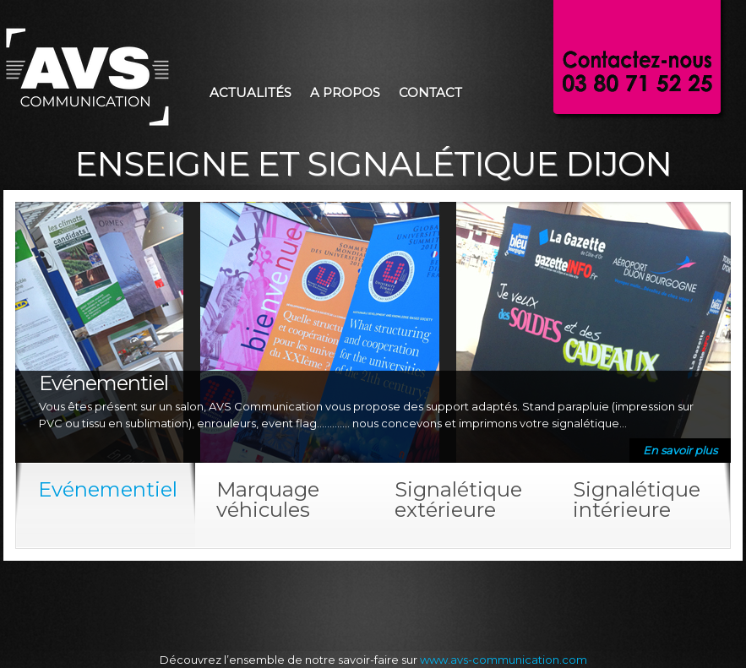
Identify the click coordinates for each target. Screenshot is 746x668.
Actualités (250, 92)
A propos (345, 92)
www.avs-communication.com (503, 659)
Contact (430, 92)
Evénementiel (103, 383)
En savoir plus (680, 450)
